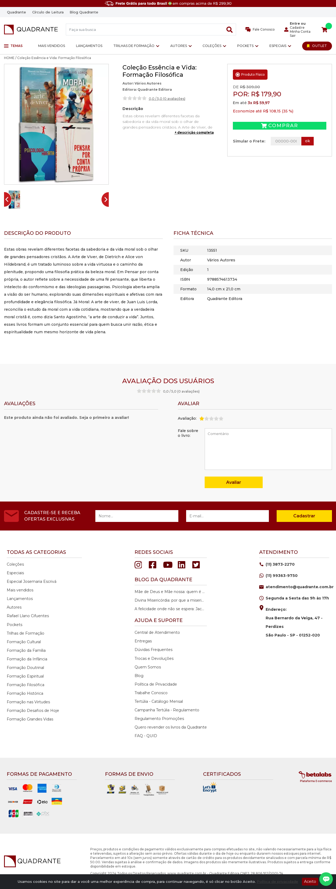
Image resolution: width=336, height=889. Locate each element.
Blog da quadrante (163, 580)
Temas (13, 46)
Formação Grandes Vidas (30, 719)
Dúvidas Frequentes (153, 649)
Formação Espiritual (25, 676)
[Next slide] (107, 199)
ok (307, 140)
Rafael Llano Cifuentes (28, 615)
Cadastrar (304, 515)
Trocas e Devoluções (154, 658)
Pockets (245, 46)
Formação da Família (26, 650)
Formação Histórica (25, 693)
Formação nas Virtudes (28, 702)
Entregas (143, 641)
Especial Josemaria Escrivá (31, 581)
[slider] (134, 98)
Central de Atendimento (157, 632)
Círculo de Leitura (48, 12)
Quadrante (16, 12)
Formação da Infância (27, 659)
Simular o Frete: (249, 141)
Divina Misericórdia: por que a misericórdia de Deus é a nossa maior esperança (170, 600)
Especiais (277, 46)
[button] (14, 199)
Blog (139, 675)
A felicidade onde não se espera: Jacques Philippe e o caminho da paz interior (170, 608)
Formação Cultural (24, 641)
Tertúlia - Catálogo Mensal (159, 701)
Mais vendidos (51, 46)
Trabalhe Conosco (151, 692)
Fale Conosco (260, 29)
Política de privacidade (277, 881)
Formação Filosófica (25, 684)
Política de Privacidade (156, 684)
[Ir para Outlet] (317, 46)
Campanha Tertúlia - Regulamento (167, 710)
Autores (178, 46)
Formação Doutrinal (25, 667)
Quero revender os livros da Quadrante (171, 727)
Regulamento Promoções (159, 718)
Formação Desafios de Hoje (33, 710)
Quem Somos (148, 667)
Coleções (212, 46)
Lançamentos (89, 46)
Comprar (279, 126)
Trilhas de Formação (133, 46)
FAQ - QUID (146, 735)
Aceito (310, 881)
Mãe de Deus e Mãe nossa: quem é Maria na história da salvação (170, 591)
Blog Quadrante (84, 12)
